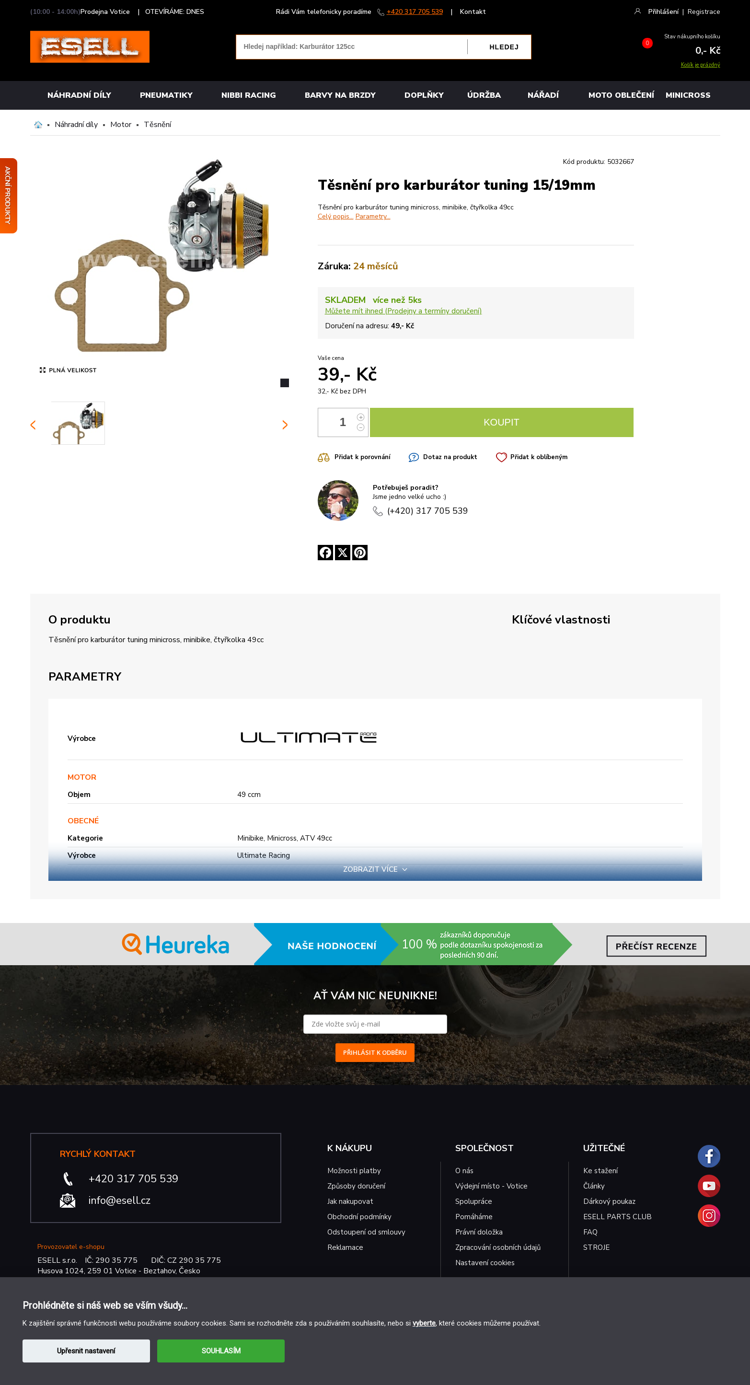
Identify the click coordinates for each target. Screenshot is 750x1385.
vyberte (424, 1323)
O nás (464, 1171)
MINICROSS (688, 95)
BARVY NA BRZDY (340, 95)
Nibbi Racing (248, 95)
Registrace (704, 11)
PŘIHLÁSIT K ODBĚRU (375, 1052)
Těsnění (157, 124)
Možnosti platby (354, 1171)
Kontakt (473, 11)
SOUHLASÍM (221, 1351)
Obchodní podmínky (359, 1217)
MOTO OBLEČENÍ (621, 95)
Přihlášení (663, 11)
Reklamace (345, 1247)
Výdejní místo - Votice (491, 1186)
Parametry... (373, 216)
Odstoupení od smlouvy (366, 1232)
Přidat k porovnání (362, 457)
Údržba (484, 95)
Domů (38, 124)
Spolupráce (473, 1201)
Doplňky (424, 95)
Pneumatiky (166, 95)
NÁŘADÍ (543, 95)
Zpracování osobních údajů (498, 1247)
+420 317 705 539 (415, 11)
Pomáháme (474, 1217)
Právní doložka (479, 1232)
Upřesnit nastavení (86, 1351)
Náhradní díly (79, 95)
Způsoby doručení (356, 1186)
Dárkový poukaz (609, 1201)
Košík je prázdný (700, 65)
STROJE (596, 1247)
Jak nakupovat (350, 1201)
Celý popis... (336, 216)
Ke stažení (600, 1171)
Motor (120, 124)
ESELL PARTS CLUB (617, 1217)
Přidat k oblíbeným (538, 457)
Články (594, 1186)
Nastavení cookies (485, 1263)
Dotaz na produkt (450, 457)
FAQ (590, 1232)
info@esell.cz (119, 1200)
